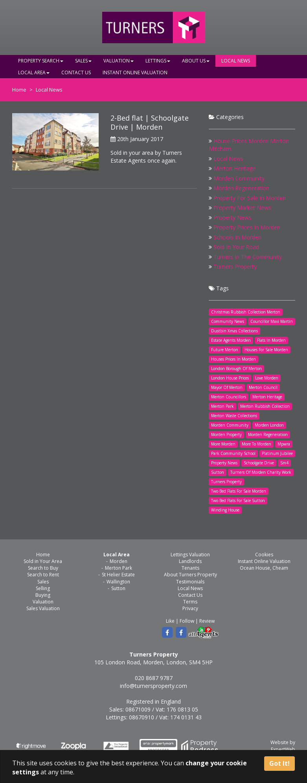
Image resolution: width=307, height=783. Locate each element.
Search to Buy (43, 568)
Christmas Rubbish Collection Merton (245, 312)
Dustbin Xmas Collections (234, 331)
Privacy (190, 608)
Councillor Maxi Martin (271, 321)
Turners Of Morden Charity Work (260, 472)
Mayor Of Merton (227, 387)
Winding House (225, 510)
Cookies (264, 554)
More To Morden (256, 444)
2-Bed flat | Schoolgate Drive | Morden (149, 122)
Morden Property (226, 434)
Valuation (118, 60)
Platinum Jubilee (277, 453)
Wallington (118, 581)
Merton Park (222, 406)
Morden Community (239, 178)
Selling (43, 588)
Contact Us (76, 72)
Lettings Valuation (190, 554)
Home (19, 89)
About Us (196, 60)
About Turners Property (190, 574)
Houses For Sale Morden (266, 349)
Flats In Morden (271, 340)
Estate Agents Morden (231, 340)
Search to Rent (43, 574)
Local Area (34, 72)
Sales (83, 60)
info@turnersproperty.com (153, 685)
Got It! (279, 763)
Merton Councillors (228, 397)
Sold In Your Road (236, 247)
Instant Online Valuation (135, 72)
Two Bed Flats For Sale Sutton (238, 500)
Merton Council (263, 387)
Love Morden (266, 378)
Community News (227, 321)
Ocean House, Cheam (264, 568)
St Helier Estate (118, 574)
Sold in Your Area (43, 561)
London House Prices (230, 378)
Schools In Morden (237, 237)
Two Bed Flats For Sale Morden (238, 491)
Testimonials (190, 581)
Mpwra (284, 444)
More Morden (223, 444)
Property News (232, 217)
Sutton (217, 472)
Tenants (190, 568)
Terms (190, 601)
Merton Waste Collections (234, 415)
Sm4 (284, 463)
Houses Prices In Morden (233, 359)
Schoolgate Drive (259, 463)
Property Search (40, 60)
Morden (118, 561)
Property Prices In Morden (246, 227)
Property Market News (242, 207)
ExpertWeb (283, 749)
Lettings (157, 60)
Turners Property (235, 266)
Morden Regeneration (241, 188)
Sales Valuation (43, 608)
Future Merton (224, 349)
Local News (235, 60)
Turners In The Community (247, 256)
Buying (42, 595)
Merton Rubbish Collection (265, 406)
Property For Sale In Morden (249, 198)
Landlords (190, 561)
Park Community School (233, 453)
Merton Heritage (234, 168)
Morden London (269, 425)
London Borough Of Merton (236, 368)
